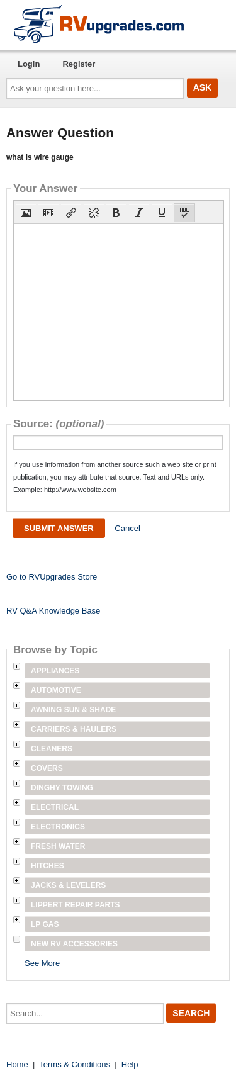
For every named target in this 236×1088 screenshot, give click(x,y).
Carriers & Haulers (73, 729)
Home (17, 1064)
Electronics (58, 826)
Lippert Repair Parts (75, 904)
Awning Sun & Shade (73, 709)
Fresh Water (58, 846)
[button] (26, 212)
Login (29, 64)
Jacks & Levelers (68, 885)
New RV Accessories (74, 943)
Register (78, 64)
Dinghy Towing (62, 787)
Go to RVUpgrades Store (51, 576)
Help (129, 1064)
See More (42, 963)
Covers (47, 768)
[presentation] (26, 213)
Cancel (127, 528)
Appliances (55, 670)
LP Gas (45, 924)
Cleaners (51, 748)
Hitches (47, 865)
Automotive (56, 690)
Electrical (55, 807)
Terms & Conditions (74, 1064)
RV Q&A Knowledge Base (53, 610)
